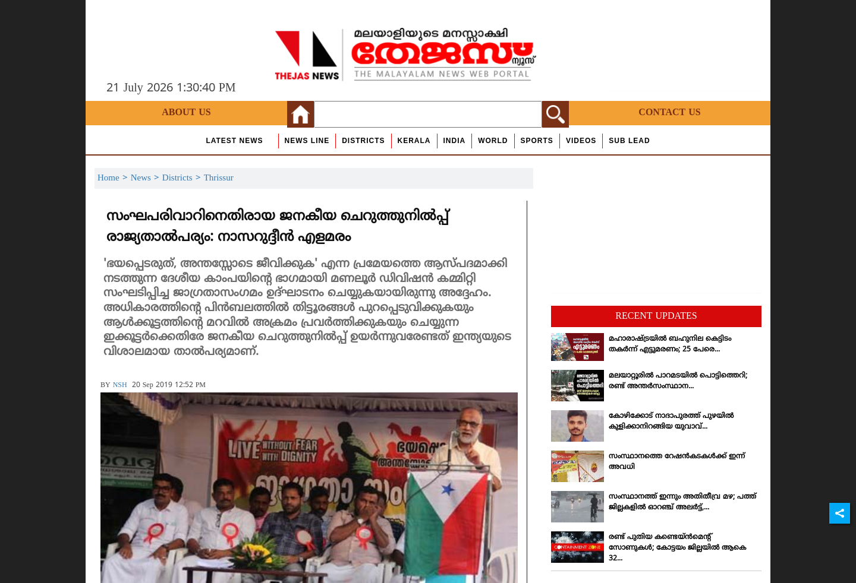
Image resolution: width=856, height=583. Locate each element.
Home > (114, 178)
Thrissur (219, 178)
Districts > (183, 178)
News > (146, 178)
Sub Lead (629, 141)
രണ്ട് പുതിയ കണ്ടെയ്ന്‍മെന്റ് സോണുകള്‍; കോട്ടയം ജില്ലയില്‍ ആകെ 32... (677, 548)
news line (307, 141)
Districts (363, 141)
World (493, 141)
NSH (120, 385)
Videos (581, 141)
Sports (537, 141)
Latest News (234, 141)
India (454, 141)
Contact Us (669, 113)
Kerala (414, 141)
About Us (186, 113)
